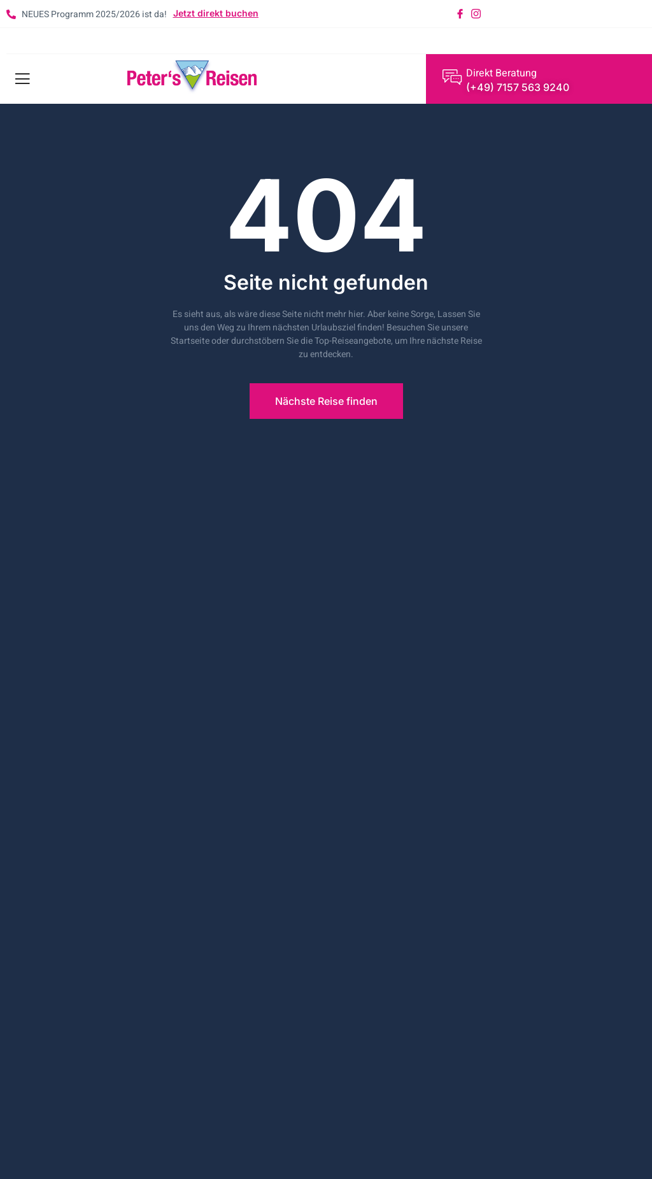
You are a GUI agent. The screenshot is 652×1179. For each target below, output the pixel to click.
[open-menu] (20, 78)
